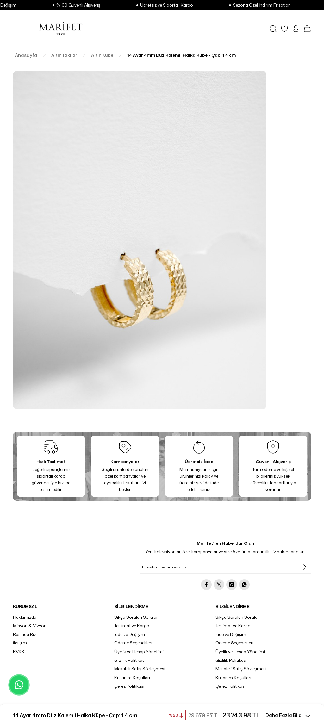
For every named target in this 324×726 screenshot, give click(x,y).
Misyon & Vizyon (30, 626)
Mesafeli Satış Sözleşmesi (139, 669)
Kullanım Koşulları (132, 677)
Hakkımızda (24, 617)
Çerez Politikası (129, 686)
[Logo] (61, 28)
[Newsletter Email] (225, 567)
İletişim (20, 643)
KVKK (18, 652)
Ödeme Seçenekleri (133, 643)
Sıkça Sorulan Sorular (136, 617)
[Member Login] (296, 29)
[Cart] (307, 28)
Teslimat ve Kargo (131, 626)
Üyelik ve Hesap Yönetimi (139, 652)
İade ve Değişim (129, 634)
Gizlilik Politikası (130, 660)
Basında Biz (24, 634)
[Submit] (304, 567)
